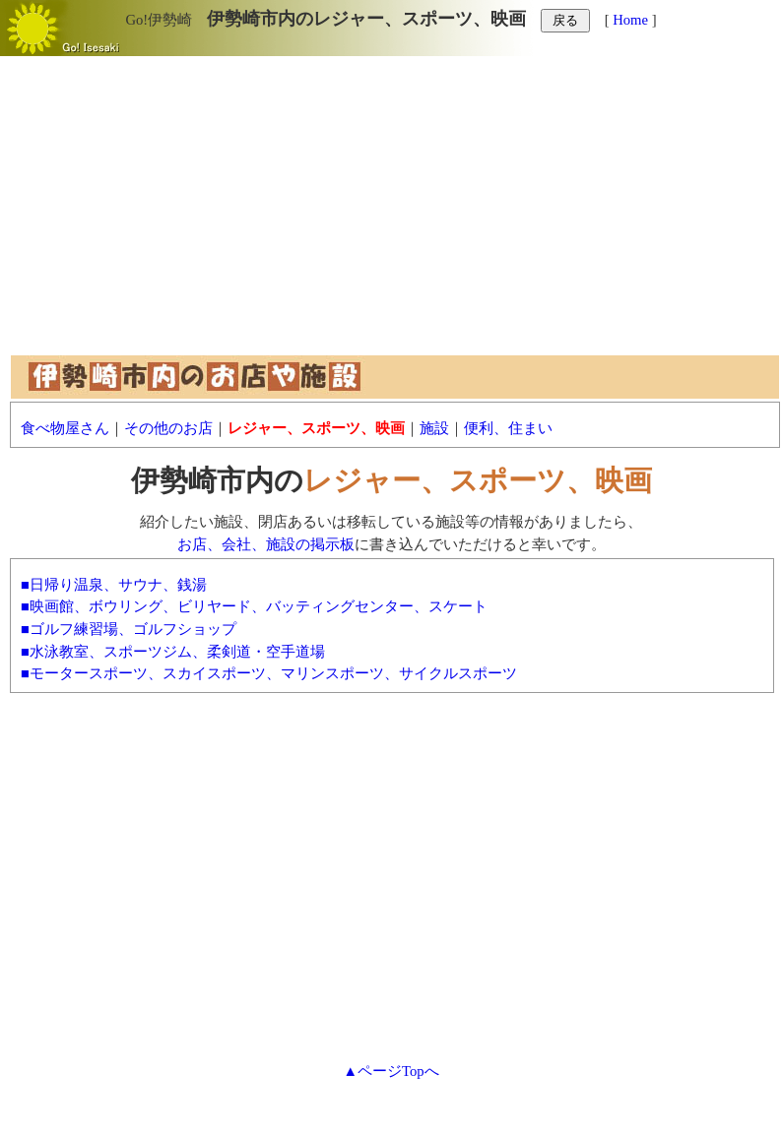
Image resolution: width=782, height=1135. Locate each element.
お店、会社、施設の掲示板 (266, 544)
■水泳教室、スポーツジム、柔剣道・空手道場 (173, 652)
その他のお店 (168, 428)
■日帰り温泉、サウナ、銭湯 (114, 585)
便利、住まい (508, 428)
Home (630, 20)
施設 (434, 428)
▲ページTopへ (390, 1071)
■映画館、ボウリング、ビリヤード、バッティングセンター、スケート (254, 606)
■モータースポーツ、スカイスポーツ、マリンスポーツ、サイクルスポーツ (269, 673)
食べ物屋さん (65, 428)
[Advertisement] (391, 214)
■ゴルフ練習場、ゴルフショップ (128, 629)
